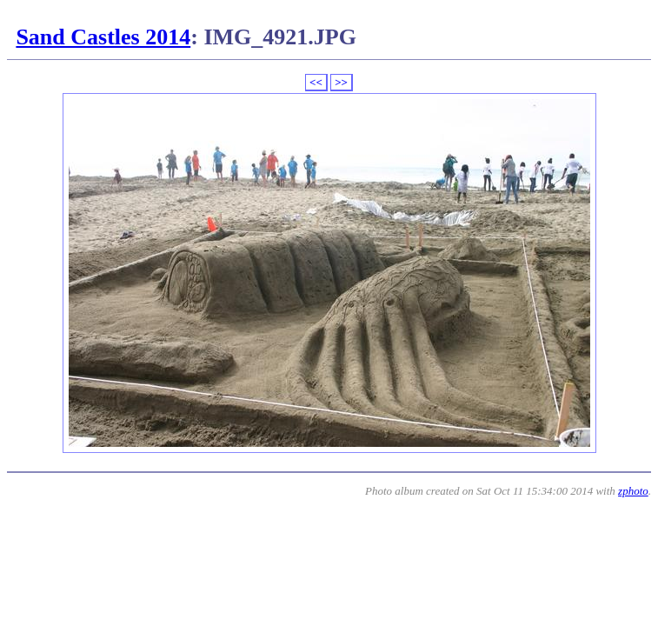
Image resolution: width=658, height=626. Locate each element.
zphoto (633, 490)
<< (315, 82)
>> (341, 82)
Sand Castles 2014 (103, 37)
